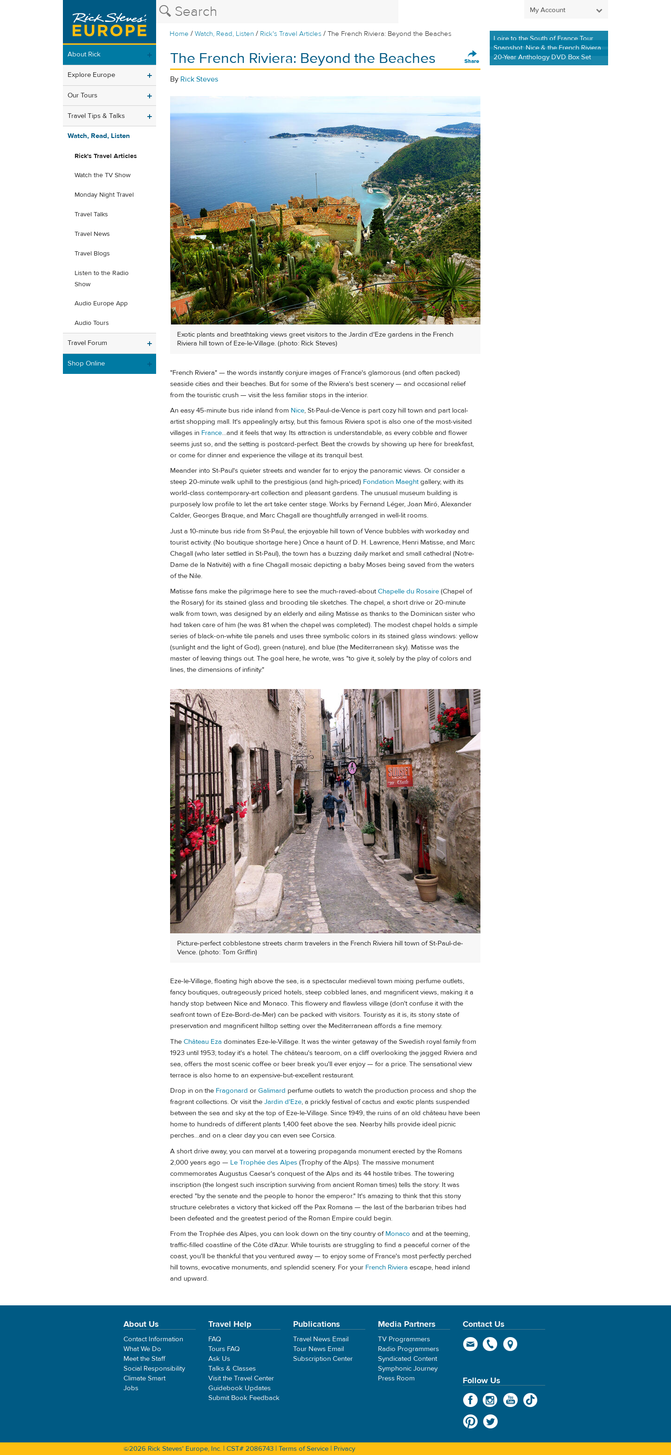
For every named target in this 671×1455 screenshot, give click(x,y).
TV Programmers (404, 1339)
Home (179, 33)
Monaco (397, 1233)
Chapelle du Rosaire (408, 591)
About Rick (84, 54)
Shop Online (86, 363)
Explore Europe (91, 74)
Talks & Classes (232, 1368)
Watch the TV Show (102, 175)
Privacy (344, 1448)
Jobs (130, 1388)
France (211, 432)
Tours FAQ (224, 1349)
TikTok (530, 1400)
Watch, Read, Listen (224, 33)
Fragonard (232, 1090)
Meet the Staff (144, 1358)
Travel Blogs (92, 253)
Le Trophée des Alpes (263, 1162)
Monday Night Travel (104, 195)
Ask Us (219, 1358)
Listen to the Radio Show (102, 279)
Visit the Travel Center (241, 1378)
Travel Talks (91, 214)
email (470, 1344)
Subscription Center (323, 1358)
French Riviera (386, 1267)
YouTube (510, 1400)
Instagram (490, 1400)
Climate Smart (144, 1378)
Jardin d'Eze (282, 1101)
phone (490, 1344)
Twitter (490, 1421)
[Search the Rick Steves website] (277, 11)
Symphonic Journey (408, 1368)
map (510, 1344)
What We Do (142, 1349)
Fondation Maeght (390, 481)
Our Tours (82, 95)
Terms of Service (304, 1448)
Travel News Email (321, 1339)
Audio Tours (92, 323)
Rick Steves (199, 79)
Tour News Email (318, 1349)
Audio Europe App (101, 303)
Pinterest (470, 1421)
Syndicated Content (407, 1358)
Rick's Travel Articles (291, 33)
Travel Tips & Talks (96, 115)
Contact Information (153, 1339)
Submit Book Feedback (244, 1397)
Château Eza (203, 1041)
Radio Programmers (408, 1349)
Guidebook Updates (239, 1388)
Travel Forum (87, 342)
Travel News (92, 234)
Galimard (272, 1090)
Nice (297, 410)
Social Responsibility (154, 1368)
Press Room (396, 1378)
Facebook (470, 1400)
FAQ (214, 1339)
